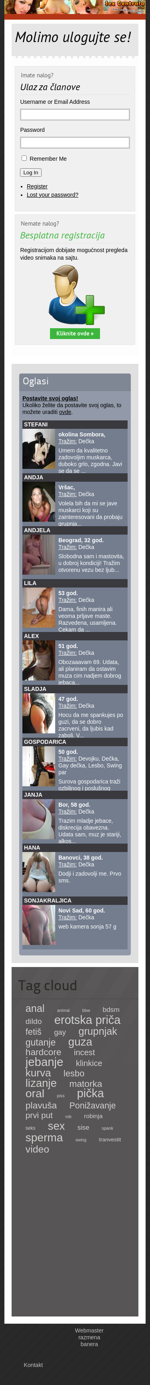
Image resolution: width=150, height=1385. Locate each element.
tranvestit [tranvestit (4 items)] (110, 1140)
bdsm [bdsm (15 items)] (111, 1009)
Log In (30, 173)
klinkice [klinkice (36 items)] (89, 1063)
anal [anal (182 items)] (35, 1008)
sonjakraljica (48, 900)
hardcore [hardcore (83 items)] (44, 1052)
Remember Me (48, 158)
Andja (33, 477)
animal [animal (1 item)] (63, 1010)
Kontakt (33, 1365)
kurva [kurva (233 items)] (38, 1073)
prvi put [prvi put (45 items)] (39, 1115)
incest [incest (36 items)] (84, 1052)
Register (37, 186)
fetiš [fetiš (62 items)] (34, 1032)
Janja (33, 794)
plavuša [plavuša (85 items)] (41, 1105)
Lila (30, 583)
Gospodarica (45, 742)
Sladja (35, 689)
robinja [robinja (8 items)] (93, 1115)
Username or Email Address (55, 102)
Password (32, 130)
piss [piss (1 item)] (60, 1095)
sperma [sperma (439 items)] (44, 1137)
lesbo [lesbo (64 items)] (74, 1073)
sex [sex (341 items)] (56, 1126)
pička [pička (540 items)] (90, 1093)
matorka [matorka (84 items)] (85, 1083)
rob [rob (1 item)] (68, 1116)
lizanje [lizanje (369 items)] (41, 1083)
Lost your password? (52, 195)
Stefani (36, 424)
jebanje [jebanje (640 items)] (45, 1061)
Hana (32, 847)
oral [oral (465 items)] (35, 1093)
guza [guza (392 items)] (80, 1042)
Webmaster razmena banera (89, 1337)
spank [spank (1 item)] (107, 1128)
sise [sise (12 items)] (84, 1127)
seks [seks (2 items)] (31, 1128)
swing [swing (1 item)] (81, 1139)
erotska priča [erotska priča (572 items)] (87, 1020)
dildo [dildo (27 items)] (34, 1021)
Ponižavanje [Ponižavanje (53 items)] (93, 1105)
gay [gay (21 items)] (60, 1032)
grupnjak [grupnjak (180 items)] (97, 1031)
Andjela (37, 530)
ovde (65, 412)
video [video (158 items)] (37, 1149)
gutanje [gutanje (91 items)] (41, 1042)
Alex (31, 636)
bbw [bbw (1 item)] (86, 1010)
